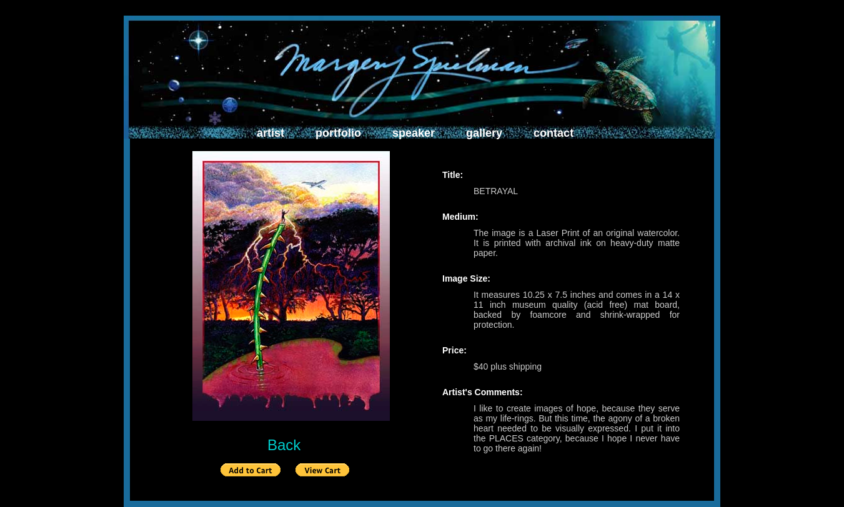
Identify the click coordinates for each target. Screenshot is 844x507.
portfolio (338, 133)
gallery (484, 133)
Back (283, 444)
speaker (413, 133)
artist (270, 133)
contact (553, 133)
